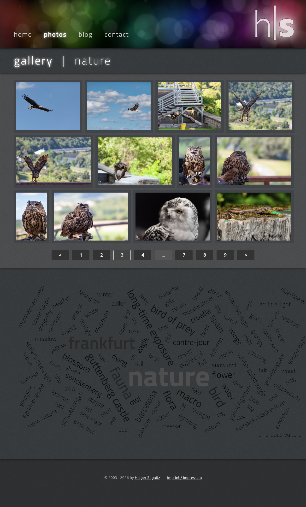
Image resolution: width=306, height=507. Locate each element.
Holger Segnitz (147, 477)
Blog (86, 34)
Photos (55, 34)
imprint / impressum (184, 477)
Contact (117, 34)
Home (23, 34)
